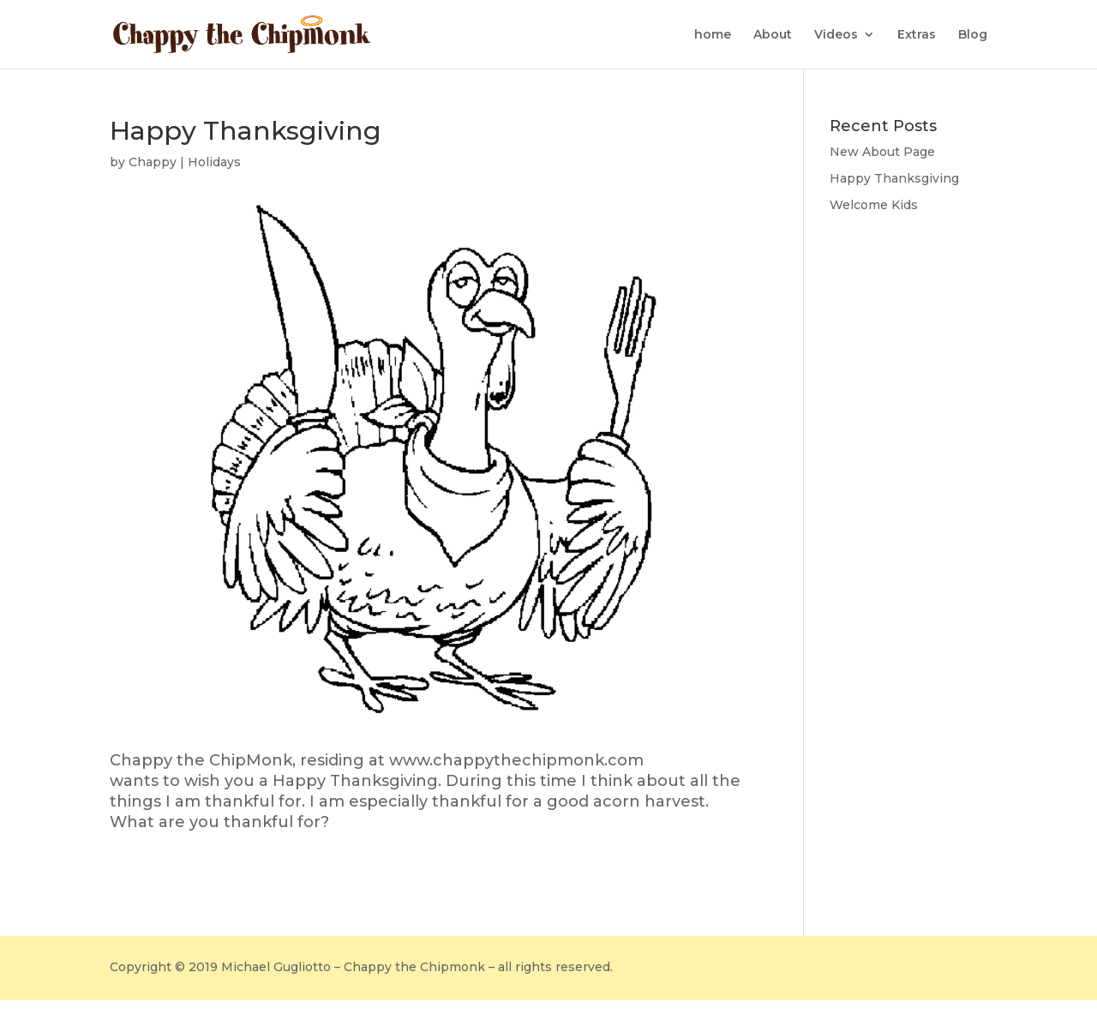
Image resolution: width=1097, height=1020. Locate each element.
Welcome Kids (874, 205)
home (712, 35)
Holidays (214, 162)
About (772, 35)
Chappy (153, 162)
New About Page (882, 151)
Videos (836, 35)
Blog (972, 35)
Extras (916, 35)
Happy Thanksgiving (894, 178)
